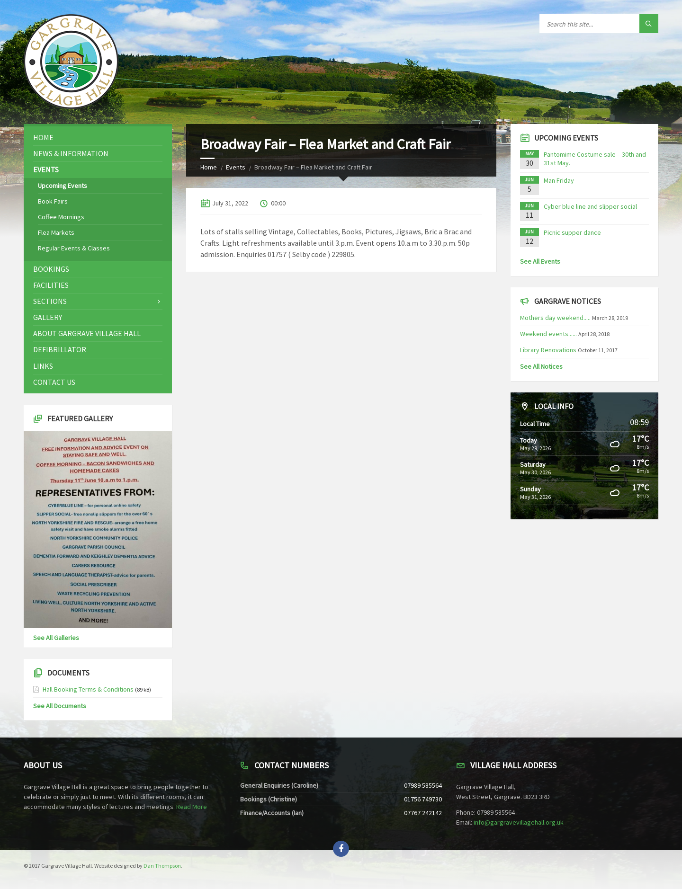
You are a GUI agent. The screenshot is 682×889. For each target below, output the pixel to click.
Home (208, 167)
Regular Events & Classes (74, 248)
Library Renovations (548, 350)
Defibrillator (59, 349)
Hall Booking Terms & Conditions (88, 689)
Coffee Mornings (61, 217)
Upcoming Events (62, 185)
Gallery (47, 317)
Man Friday (559, 180)
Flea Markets (56, 232)
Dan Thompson (162, 865)
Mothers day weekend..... (555, 317)
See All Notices (541, 366)
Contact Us (54, 382)
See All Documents (59, 706)
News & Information (70, 153)
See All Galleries (56, 637)
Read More (191, 806)
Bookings (51, 269)
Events (235, 167)
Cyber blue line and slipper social (590, 206)
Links (43, 366)
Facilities (51, 285)
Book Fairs (53, 201)
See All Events (540, 261)
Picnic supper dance (572, 232)
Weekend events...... (548, 333)
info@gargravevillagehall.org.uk (519, 822)
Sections (50, 301)
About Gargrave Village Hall (87, 333)
